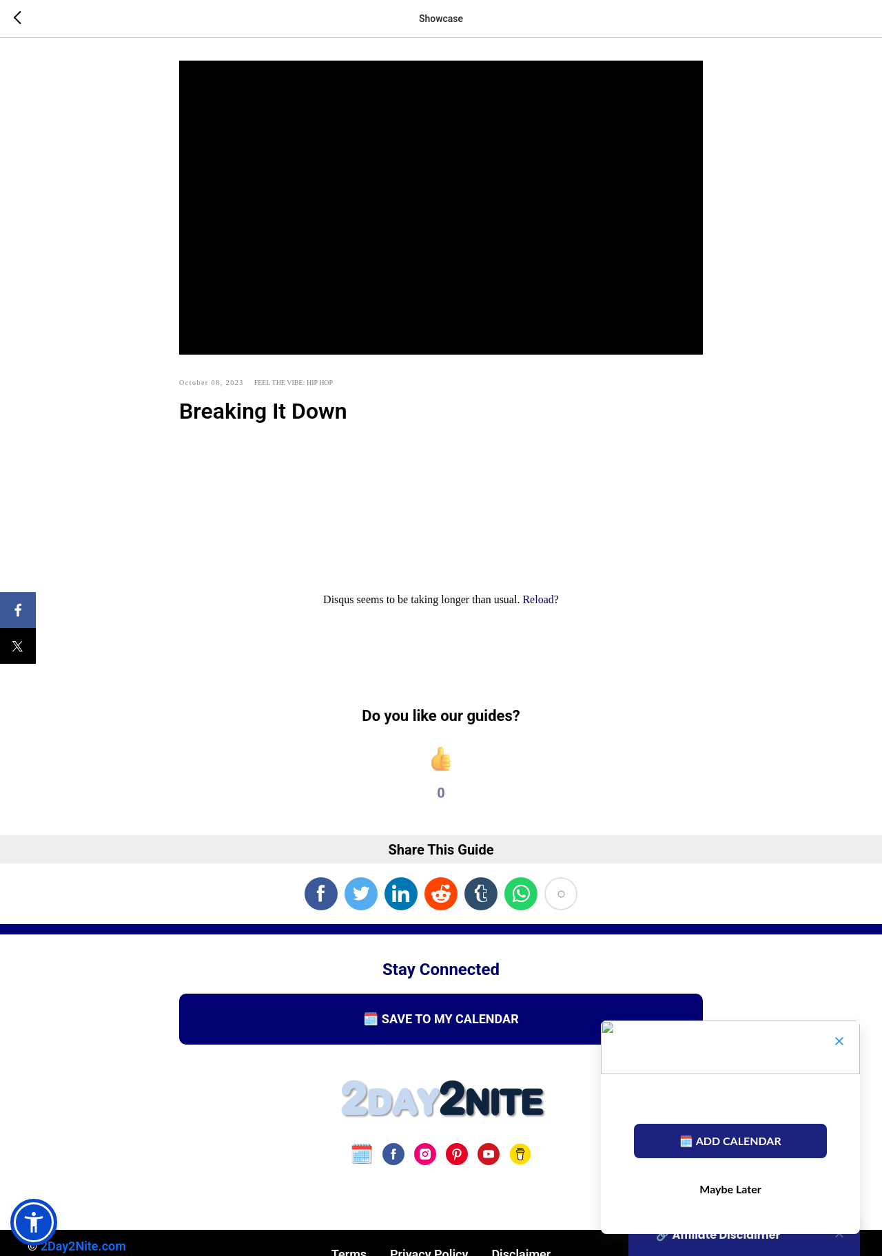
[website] (362, 1164)
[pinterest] (457, 1164)
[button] (34, 1222)
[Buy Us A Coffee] (520, 1164)
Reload (537, 605)
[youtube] (489, 1164)
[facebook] (393, 1164)
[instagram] (425, 1164)
